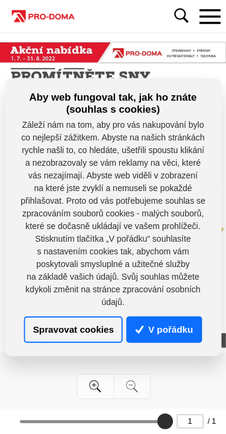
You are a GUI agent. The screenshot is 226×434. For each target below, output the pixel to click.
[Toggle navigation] (209, 16)
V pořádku (164, 329)
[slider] (165, 421)
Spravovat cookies (73, 329)
